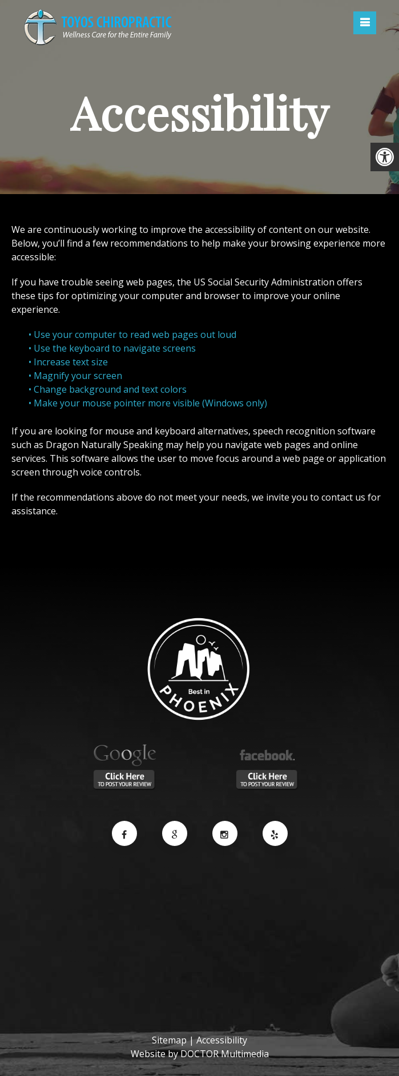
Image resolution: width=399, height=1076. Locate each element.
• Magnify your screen (76, 375)
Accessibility (221, 1040)
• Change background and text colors (109, 389)
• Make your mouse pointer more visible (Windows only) (148, 403)
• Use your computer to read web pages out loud (134, 334)
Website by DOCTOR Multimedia (200, 1053)
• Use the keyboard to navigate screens (113, 348)
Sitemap (169, 1040)
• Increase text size (69, 362)
